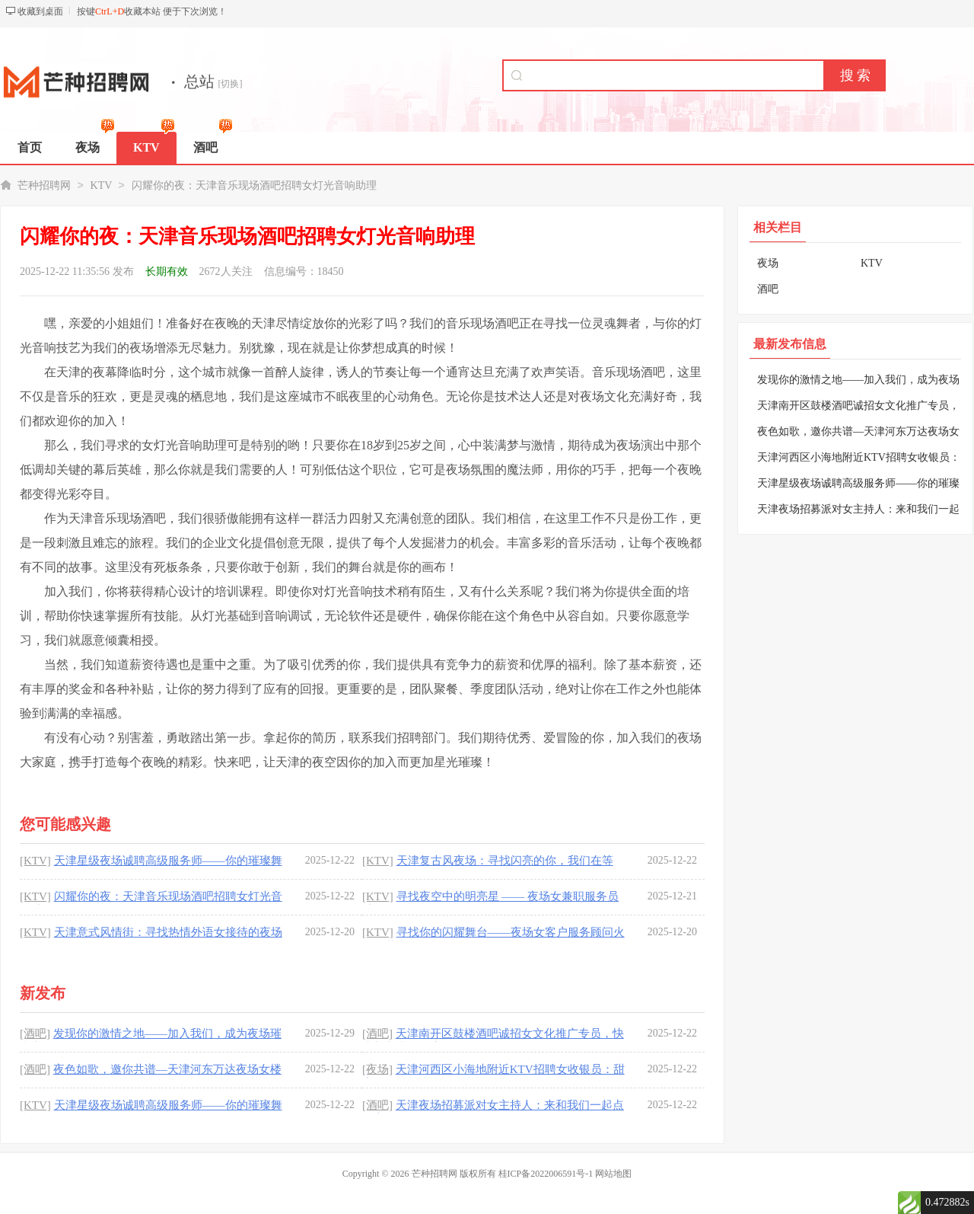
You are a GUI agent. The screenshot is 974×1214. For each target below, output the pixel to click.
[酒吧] (35, 1033)
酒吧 (767, 289)
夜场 (767, 263)
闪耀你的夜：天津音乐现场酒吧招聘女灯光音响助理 (254, 185)
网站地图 (613, 1173)
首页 (30, 147)
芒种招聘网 (44, 185)
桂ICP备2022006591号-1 (546, 1173)
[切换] (230, 83)
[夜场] (377, 1069)
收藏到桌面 (40, 11)
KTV (102, 185)
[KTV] (35, 861)
